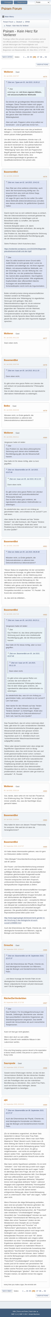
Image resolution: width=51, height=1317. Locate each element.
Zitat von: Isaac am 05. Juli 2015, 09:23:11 (23, 620)
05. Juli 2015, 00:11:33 (11, 337)
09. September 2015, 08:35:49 (14, 1104)
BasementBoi (11, 172)
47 (38, 57)
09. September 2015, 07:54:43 (14, 1067)
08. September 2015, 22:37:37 (14, 846)
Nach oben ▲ (33, 1311)
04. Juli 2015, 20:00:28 (11, 176)
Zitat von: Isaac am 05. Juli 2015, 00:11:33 (23, 371)
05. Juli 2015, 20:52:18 (11, 790)
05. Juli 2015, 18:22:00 (11, 545)
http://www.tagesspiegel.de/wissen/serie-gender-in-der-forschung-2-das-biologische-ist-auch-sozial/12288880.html (24, 920)
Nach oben (7, 1291)
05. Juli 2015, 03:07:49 (11, 364)
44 (28, 57)
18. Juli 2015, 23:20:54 (11, 819)
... (26, 57)
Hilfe (14, 1311)
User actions (42, 64)
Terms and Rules (22, 1311)
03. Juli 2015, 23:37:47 (11, 76)
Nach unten (7, 57)
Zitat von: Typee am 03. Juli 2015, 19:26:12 (24, 82)
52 (46, 57)
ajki (6, 1100)
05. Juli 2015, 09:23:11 (11, 437)
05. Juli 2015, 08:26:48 (11, 410)
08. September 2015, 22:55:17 (14, 949)
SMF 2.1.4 (14, 1314)
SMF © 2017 (23, 1314)
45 (31, 57)
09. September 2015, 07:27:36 (14, 1002)
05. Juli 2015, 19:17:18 (11, 614)
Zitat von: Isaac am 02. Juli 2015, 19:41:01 (23, 182)
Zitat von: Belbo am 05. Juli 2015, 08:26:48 (24, 552)
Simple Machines (34, 1314)
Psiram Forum (11, 8)
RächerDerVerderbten (15, 998)
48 (41, 57)
